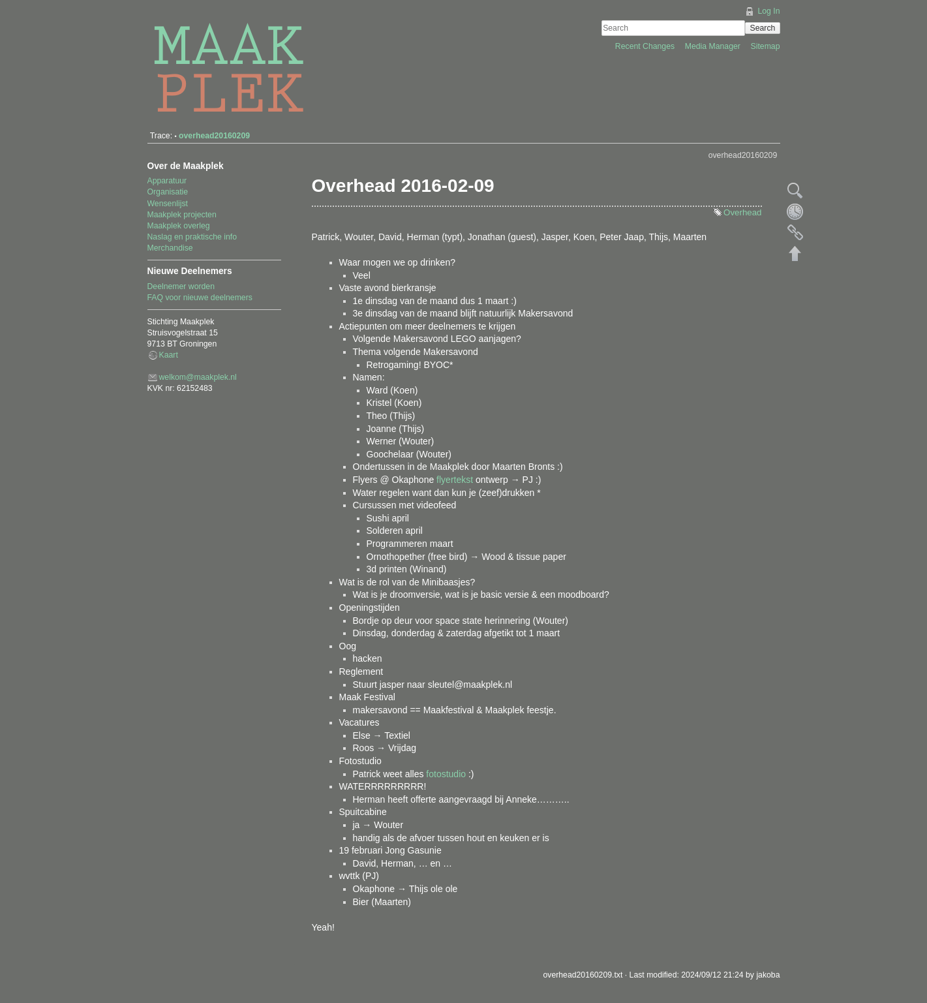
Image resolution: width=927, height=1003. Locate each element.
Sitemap (765, 46)
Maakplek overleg (178, 225)
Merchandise (170, 248)
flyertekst (454, 479)
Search (763, 28)
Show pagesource (795, 190)
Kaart (168, 355)
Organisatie (168, 191)
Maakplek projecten (182, 214)
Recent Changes (646, 46)
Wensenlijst (167, 203)
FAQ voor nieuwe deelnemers (199, 297)
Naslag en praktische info (192, 236)
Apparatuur (167, 180)
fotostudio (446, 774)
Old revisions (795, 211)
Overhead (742, 212)
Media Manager (714, 46)
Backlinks (795, 232)
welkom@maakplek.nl (198, 377)
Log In (768, 11)
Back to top (795, 253)
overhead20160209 (214, 135)
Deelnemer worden (181, 286)
